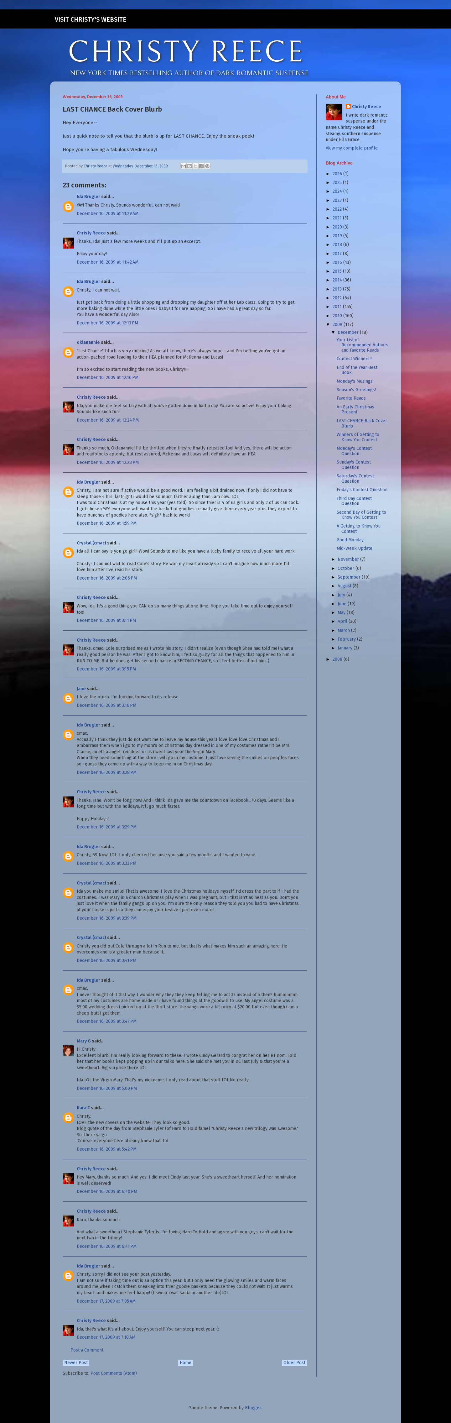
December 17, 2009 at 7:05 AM (106, 1301)
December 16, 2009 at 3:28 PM (107, 772)
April (343, 621)
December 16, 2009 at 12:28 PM (108, 462)
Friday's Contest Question (362, 489)
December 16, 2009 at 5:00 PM (107, 1088)
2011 (338, 306)
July (342, 595)
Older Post (294, 1362)
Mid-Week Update (354, 548)
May (342, 612)
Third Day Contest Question (354, 501)
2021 (338, 218)
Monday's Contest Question (354, 451)
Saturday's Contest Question (355, 478)
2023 (338, 200)
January (346, 648)
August (345, 586)
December (349, 332)
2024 (338, 191)
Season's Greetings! (356, 389)
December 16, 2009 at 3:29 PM (107, 827)
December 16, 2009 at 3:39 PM (107, 918)
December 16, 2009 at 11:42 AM (107, 262)
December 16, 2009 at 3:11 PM (106, 620)
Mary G (84, 1041)
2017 (338, 253)
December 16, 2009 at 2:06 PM (107, 578)
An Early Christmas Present (355, 409)
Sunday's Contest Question (354, 464)
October (346, 568)
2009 (338, 324)
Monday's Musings (355, 381)
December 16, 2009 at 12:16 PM (107, 377)
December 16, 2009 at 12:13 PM (107, 323)
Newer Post (76, 1362)
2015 (338, 271)
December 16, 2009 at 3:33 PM (106, 863)
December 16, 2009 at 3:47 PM (107, 1021)
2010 (338, 315)
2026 (338, 173)
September (350, 577)
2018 (338, 244)
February (347, 639)
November (349, 559)
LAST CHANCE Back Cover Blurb (362, 423)
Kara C (83, 1108)
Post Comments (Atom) (114, 1373)
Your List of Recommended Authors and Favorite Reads (362, 345)
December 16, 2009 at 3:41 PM (106, 960)
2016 (338, 262)
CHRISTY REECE (186, 52)
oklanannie (88, 342)
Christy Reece (91, 233)
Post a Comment (86, 1350)
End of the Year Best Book (357, 370)
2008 (338, 659)
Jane (81, 688)
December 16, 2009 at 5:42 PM (107, 1149)
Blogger (253, 1407)
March (344, 630)
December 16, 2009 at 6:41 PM (107, 1246)
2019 (338, 236)
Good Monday (350, 540)
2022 (338, 209)
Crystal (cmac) (91, 543)
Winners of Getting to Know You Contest (358, 437)
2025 (338, 182)
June (343, 603)
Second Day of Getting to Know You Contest (361, 515)
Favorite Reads (351, 398)
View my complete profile (352, 148)
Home (185, 1362)
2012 (338, 298)
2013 (338, 289)
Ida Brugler (88, 196)
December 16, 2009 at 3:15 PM (106, 669)
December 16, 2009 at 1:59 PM (107, 523)
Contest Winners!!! (354, 358)
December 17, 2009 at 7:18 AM (106, 1337)
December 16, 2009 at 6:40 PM (107, 1191)
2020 (338, 227)
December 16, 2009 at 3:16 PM (106, 705)
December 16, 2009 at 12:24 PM (108, 420)
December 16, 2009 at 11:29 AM (107, 213)
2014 (338, 280)
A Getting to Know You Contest (359, 528)
